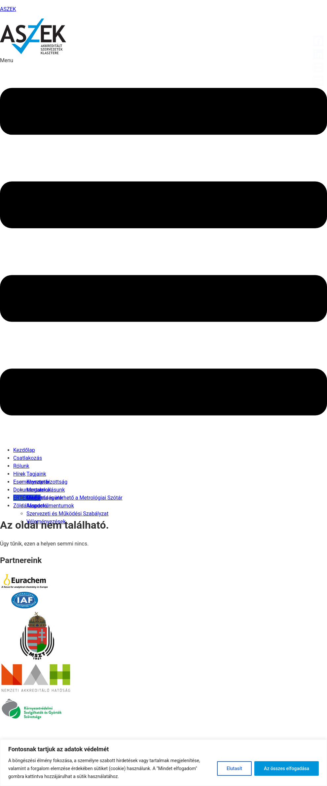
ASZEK (8, 9)
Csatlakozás (27, 458)
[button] (163, 249)
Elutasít (234, 768)
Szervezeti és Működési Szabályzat (67, 513)
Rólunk (21, 466)
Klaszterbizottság (46, 482)
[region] (163, 762)
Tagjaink (36, 474)
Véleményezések (46, 521)
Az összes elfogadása (286, 768)
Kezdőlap (24, 450)
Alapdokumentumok (50, 505)
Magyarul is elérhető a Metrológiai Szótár (74, 498)
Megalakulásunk (45, 490)
